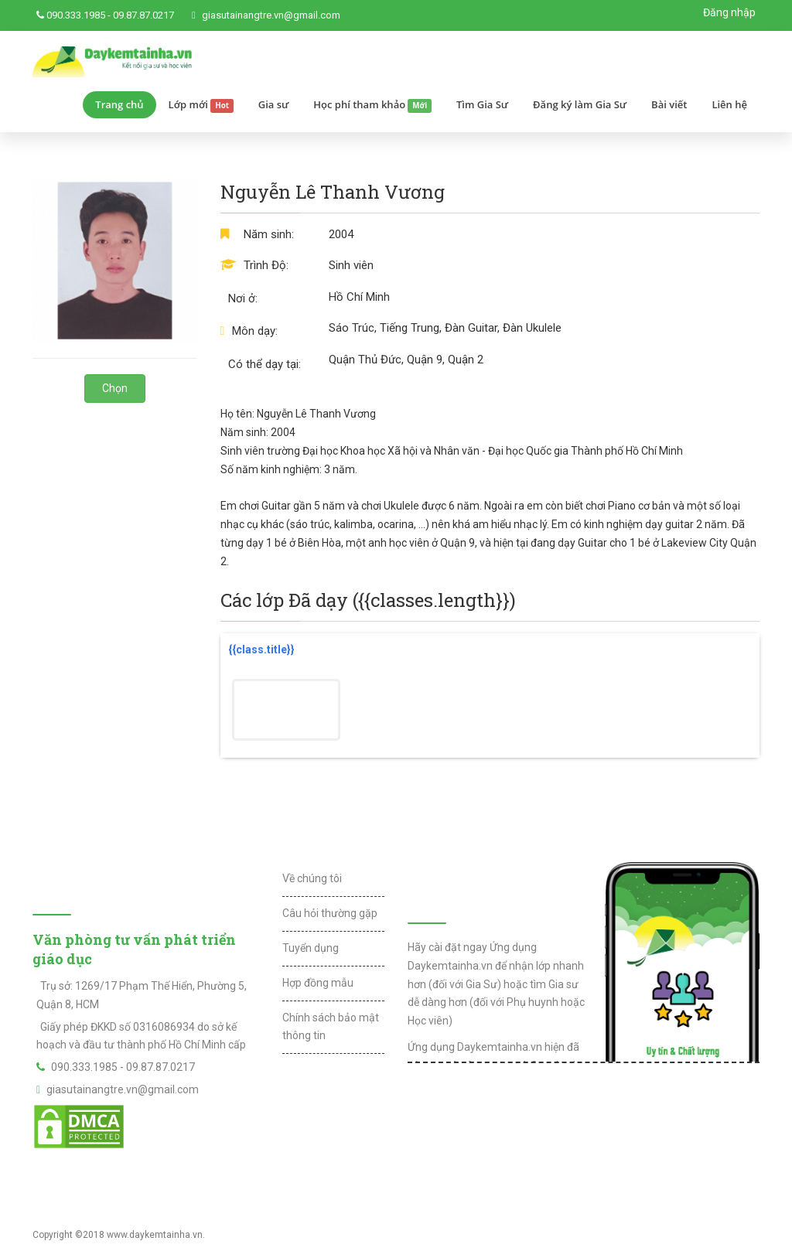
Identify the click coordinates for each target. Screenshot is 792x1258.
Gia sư (273, 104)
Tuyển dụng (310, 948)
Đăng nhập (729, 12)
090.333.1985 (75, 15)
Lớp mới (201, 105)
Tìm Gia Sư (482, 104)
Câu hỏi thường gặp (329, 913)
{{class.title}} (261, 649)
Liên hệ (729, 104)
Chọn (115, 388)
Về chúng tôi (312, 878)
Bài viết (669, 104)
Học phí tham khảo (372, 105)
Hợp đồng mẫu (317, 983)
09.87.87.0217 (143, 15)
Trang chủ (119, 104)
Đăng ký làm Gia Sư (579, 104)
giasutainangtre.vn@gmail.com (271, 15)
